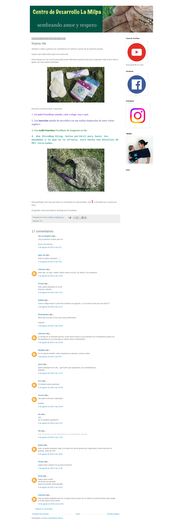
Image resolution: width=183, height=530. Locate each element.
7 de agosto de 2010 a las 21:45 (50, 468)
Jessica (41, 395)
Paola (40, 476)
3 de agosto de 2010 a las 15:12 (50, 307)
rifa (41, 221)
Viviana (41, 462)
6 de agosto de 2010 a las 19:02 (50, 454)
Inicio (78, 514)
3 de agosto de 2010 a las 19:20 (50, 326)
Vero (40, 381)
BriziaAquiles (43, 315)
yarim (40, 364)
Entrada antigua (113, 514)
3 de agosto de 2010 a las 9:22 (50, 247)
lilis (39, 414)
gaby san (41, 255)
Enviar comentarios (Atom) (52, 518)
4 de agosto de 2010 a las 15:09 (50, 388)
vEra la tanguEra (45, 236)
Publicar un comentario (44, 509)
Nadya (40, 445)
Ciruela (41, 284)
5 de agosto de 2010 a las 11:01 (50, 423)
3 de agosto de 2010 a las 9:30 (50, 262)
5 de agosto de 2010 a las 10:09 (50, 407)
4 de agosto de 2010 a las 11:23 (50, 373)
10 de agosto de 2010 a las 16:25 (50, 504)
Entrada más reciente (40, 514)
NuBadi (41, 300)
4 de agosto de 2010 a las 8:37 (50, 357)
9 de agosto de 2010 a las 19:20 (50, 487)
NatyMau (41, 350)
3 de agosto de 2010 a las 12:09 (50, 276)
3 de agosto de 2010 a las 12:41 (50, 292)
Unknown (42, 269)
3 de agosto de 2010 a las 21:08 (50, 342)
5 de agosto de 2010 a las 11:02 (50, 437)
